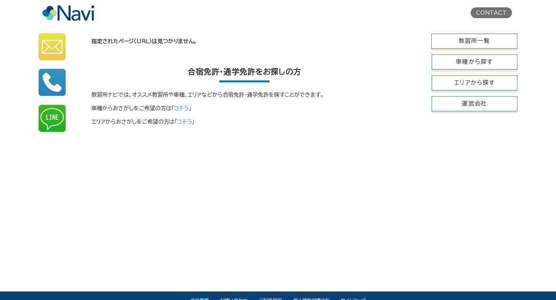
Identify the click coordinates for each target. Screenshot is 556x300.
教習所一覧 (474, 41)
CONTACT (491, 12)
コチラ (181, 108)
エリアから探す (474, 82)
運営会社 (474, 103)
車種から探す (474, 62)
